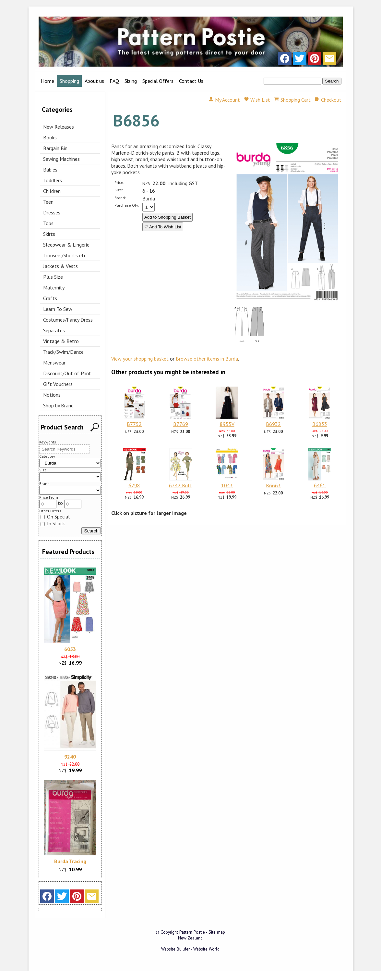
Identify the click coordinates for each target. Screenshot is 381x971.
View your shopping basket (140, 358)
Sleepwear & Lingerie (66, 244)
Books (50, 137)
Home (47, 81)
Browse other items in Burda (207, 358)
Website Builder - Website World (190, 949)
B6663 (273, 485)
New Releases (58, 126)
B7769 (180, 424)
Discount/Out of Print (67, 373)
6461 (320, 485)
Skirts (49, 234)
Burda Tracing (70, 861)
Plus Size (53, 277)
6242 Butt (180, 485)
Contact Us (191, 81)
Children (52, 191)
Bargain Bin (55, 148)
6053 (70, 649)
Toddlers (52, 180)
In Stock (53, 523)
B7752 (134, 424)
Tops (48, 223)
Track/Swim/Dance (63, 352)
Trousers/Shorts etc (64, 255)
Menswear (54, 362)
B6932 (273, 424)
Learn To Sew (57, 309)
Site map (216, 932)
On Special (55, 516)
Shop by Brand (58, 405)
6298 (134, 485)
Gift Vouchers (58, 384)
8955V (227, 424)
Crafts (50, 298)
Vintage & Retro (61, 341)
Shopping (69, 81)
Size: (118, 189)
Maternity (54, 287)
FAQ (114, 81)
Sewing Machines (61, 159)
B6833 (319, 424)
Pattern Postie (192, 932)
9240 (70, 756)
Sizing (131, 81)
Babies (50, 169)
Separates (54, 330)
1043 (227, 485)
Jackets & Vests (60, 266)
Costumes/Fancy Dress (68, 319)
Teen (48, 201)
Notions (52, 394)
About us (94, 81)
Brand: (120, 197)
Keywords (47, 442)
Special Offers (157, 81)
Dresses (51, 212)
